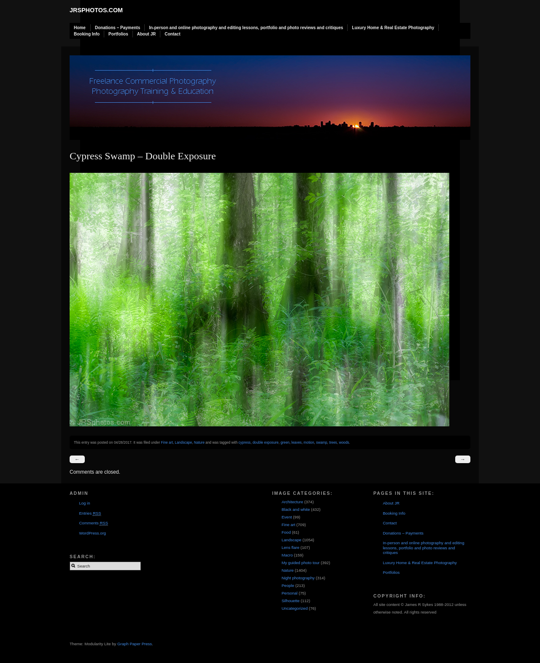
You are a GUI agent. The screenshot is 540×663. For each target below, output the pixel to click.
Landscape (183, 442)
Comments (93, 523)
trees (333, 442)
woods (344, 442)
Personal (289, 593)
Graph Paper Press (134, 643)
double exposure (266, 442)
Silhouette (290, 600)
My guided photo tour (300, 562)
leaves (297, 442)
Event (286, 517)
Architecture (292, 501)
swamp (321, 442)
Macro (287, 555)
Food (286, 532)
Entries (90, 513)
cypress (244, 442)
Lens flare (290, 547)
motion (309, 442)
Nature (199, 442)
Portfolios (118, 34)
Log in (84, 503)
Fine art (167, 442)
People (287, 585)
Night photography (297, 578)
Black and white (295, 509)
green (285, 442)
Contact (172, 34)
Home (80, 27)
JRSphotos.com (96, 10)
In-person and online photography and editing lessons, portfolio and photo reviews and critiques (246, 27)
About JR (146, 34)
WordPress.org (92, 533)
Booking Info (87, 34)
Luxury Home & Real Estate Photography (393, 27)
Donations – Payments (117, 27)
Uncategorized (294, 608)
